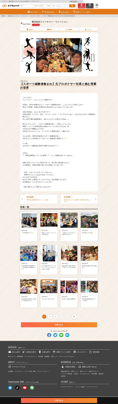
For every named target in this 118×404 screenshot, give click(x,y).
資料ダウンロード (93, 371)
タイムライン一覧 (34, 16)
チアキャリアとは (16, 366)
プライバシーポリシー (43, 371)
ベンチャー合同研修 (66, 374)
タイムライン (80, 352)
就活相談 (40, 356)
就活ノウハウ (11, 356)
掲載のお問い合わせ (87, 366)
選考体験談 (20, 356)
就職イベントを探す (61, 352)
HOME (3, 16)
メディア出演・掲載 (30, 371)
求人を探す (14, 352)
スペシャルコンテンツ (31, 356)
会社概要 (10, 371)
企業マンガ (54, 356)
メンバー (88, 29)
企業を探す (44, 352)
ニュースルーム (18, 371)
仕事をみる (59, 325)
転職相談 (47, 356)
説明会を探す (29, 352)
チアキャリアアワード (67, 387)
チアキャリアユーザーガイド (66, 356)
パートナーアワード (91, 387)
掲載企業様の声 (65, 371)
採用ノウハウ (83, 371)
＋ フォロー (36, 24)
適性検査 (94, 352)
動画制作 (101, 374)
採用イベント (74, 371)
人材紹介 (75, 374)
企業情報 (68, 29)
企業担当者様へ (110, 1)
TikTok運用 (94, 374)
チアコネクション (85, 374)
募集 (49, 29)
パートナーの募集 (79, 387)
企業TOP (29, 29)
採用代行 (63, 376)
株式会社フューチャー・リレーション (17, 16)
